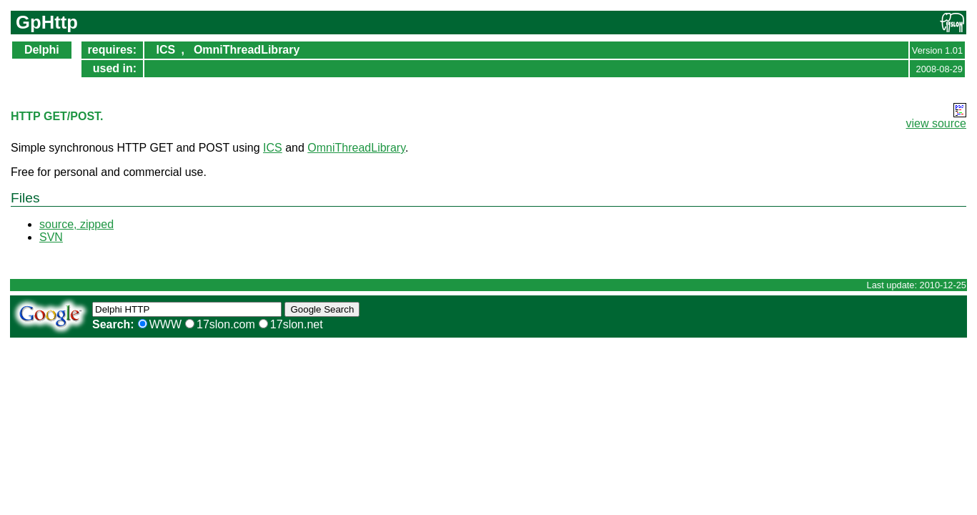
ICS (165, 50)
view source (936, 123)
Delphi (41, 50)
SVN (51, 237)
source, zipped (76, 224)
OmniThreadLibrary (246, 50)
